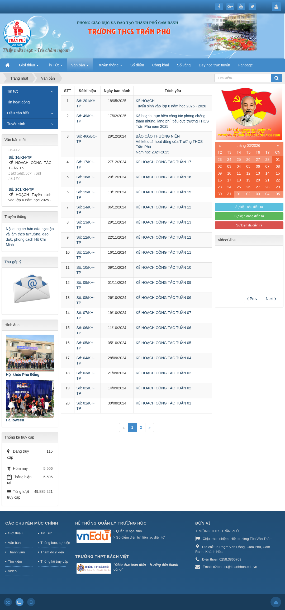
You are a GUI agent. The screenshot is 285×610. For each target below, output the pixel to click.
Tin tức (12, 91)
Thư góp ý (12, 262)
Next (271, 299)
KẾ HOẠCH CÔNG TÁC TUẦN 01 (163, 403)
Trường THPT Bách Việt (102, 556)
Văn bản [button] (79, 66)
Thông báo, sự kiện (53, 543)
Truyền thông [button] (109, 66)
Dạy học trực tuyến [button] (214, 65)
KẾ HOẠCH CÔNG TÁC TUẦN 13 (163, 222)
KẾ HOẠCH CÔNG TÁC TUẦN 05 (163, 343)
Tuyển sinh (16, 124)
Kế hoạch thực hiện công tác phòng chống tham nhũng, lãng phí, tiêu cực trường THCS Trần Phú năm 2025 (172, 121)
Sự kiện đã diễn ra (249, 225)
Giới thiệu (15, 533)
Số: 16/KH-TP (20, 161)
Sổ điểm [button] (137, 65)
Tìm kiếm (15, 561)
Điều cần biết (18, 113)
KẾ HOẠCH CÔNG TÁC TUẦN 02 (163, 373)
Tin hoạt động (18, 102)
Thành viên (16, 552)
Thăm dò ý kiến (52, 552)
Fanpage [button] (245, 65)
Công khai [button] (160, 65)
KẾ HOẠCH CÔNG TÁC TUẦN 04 (163, 358)
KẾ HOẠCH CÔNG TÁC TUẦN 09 (163, 282)
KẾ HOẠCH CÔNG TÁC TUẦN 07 (163, 313)
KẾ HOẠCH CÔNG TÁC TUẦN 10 (163, 267)
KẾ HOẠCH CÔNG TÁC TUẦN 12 (163, 207)
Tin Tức (46, 533)
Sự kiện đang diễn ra (249, 216)
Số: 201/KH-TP (21, 193)
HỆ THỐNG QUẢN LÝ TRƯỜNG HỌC (110, 523)
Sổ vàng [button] (184, 65)
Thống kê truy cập (53, 561)
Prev (252, 299)
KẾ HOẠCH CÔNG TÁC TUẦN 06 (163, 297)
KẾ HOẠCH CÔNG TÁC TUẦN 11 (163, 252)
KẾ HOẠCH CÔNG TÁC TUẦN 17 (163, 162)
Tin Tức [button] (55, 66)
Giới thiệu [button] (29, 66)
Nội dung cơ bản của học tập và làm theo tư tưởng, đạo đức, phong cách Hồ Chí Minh (30, 237)
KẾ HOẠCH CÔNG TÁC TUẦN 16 (163, 177)
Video (12, 571)
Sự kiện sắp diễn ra (249, 207)
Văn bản (14, 543)
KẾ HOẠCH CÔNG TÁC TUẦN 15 (163, 192)
